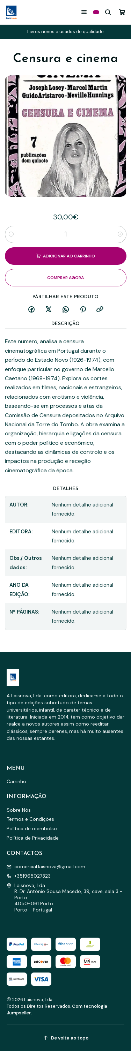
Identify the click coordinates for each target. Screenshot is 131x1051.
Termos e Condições (30, 819)
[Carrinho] (122, 12)
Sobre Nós (19, 810)
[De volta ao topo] (66, 1038)
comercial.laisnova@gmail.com (46, 866)
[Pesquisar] (108, 12)
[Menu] (84, 12)
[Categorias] (96, 12)
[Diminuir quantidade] (11, 234)
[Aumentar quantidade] (120, 234)
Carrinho (16, 781)
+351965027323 (29, 876)
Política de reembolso (32, 828)
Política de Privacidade (33, 838)
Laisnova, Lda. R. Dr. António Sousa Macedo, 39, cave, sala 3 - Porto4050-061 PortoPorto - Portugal (65, 897)
